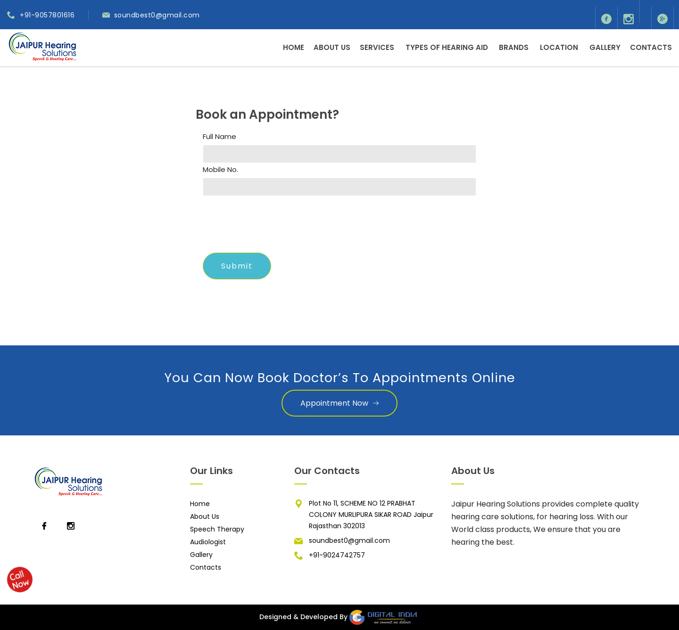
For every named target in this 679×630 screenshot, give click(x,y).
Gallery (605, 47)
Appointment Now (339, 403)
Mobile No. (220, 169)
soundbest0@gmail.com (157, 15)
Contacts (651, 47)
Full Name (219, 136)
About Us (332, 47)
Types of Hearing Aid (447, 47)
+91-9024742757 (337, 555)
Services (377, 47)
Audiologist (208, 542)
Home (293, 47)
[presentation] (274, 227)
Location (559, 47)
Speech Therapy (217, 529)
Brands (514, 47)
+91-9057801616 (47, 15)
